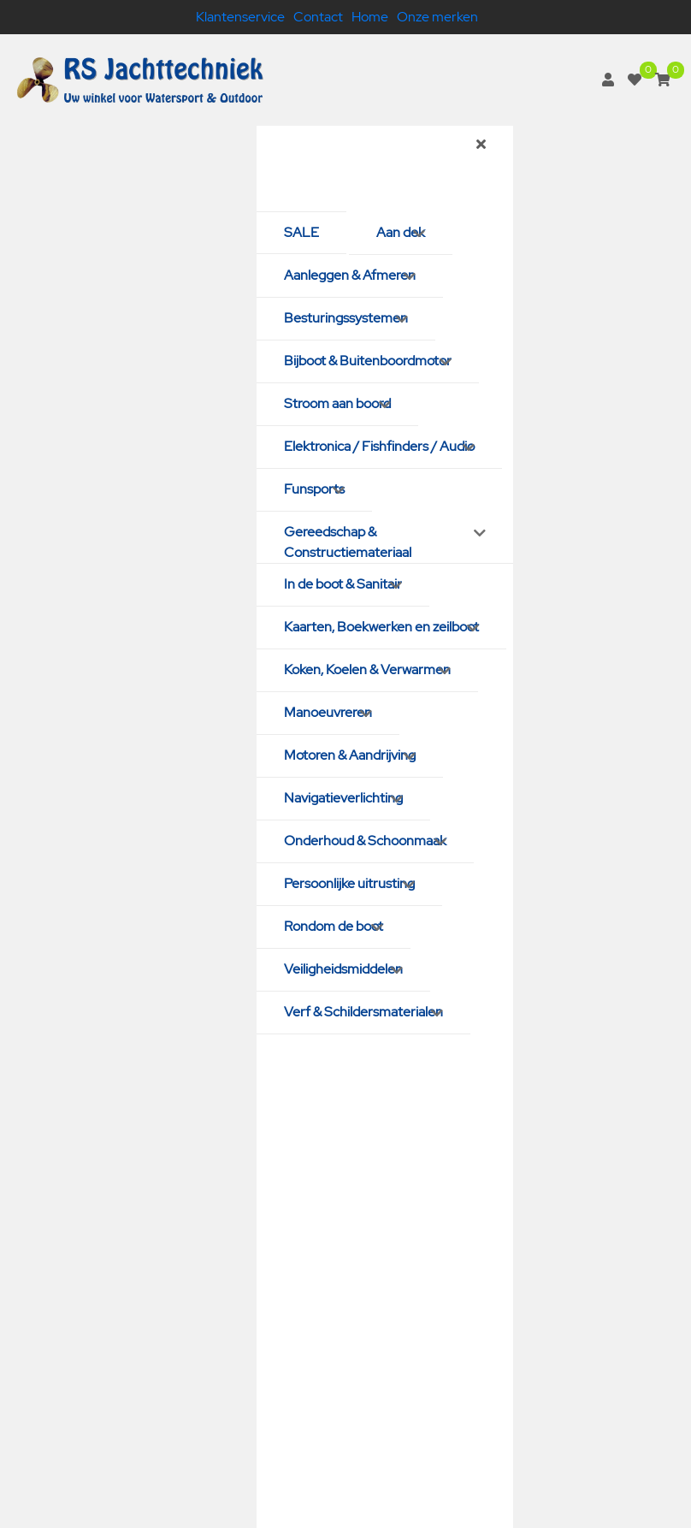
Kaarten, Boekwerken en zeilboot (381, 627)
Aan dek (400, 232)
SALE (301, 232)
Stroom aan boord (337, 403)
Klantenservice (240, 17)
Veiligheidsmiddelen (343, 969)
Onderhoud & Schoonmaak (365, 841)
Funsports (314, 489)
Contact (318, 17)
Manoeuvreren (328, 712)
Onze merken (437, 17)
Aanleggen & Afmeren (350, 275)
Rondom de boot (333, 926)
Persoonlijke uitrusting (349, 883)
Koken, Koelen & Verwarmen (367, 669)
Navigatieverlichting (343, 798)
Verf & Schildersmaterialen (363, 1012)
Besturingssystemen (346, 318)
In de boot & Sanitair (343, 584)
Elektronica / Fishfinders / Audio (379, 446)
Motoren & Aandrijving (350, 755)
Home (369, 17)
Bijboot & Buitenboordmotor (368, 361)
